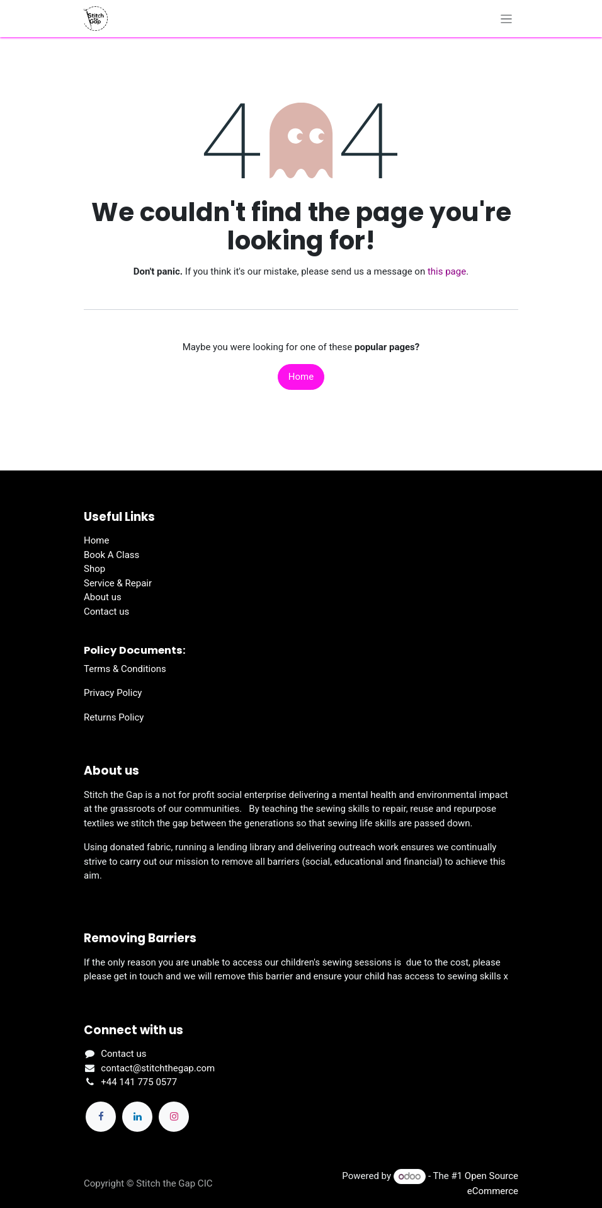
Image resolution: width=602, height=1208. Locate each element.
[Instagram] (174, 1117)
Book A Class (111, 555)
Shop (94, 568)
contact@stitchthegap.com (158, 1068)
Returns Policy (114, 717)
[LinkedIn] (137, 1117)
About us (103, 597)
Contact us (106, 611)
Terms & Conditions (125, 669)
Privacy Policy (113, 692)
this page (447, 271)
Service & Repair (118, 583)
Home (301, 376)
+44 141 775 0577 (139, 1082)
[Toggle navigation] (506, 18)
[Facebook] (101, 1117)
